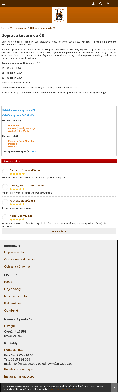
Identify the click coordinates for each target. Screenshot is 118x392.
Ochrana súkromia (17, 266)
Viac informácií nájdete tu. (62, 389)
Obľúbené (11, 310)
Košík (8, 281)
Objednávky (12, 289)
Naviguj (9, 326)
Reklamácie (12, 303)
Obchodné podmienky (19, 259)
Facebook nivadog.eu (19, 369)
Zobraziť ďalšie (59, 231)
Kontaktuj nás (13, 349)
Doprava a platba (16, 252)
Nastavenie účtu (15, 296)
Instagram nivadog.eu (19, 376)
